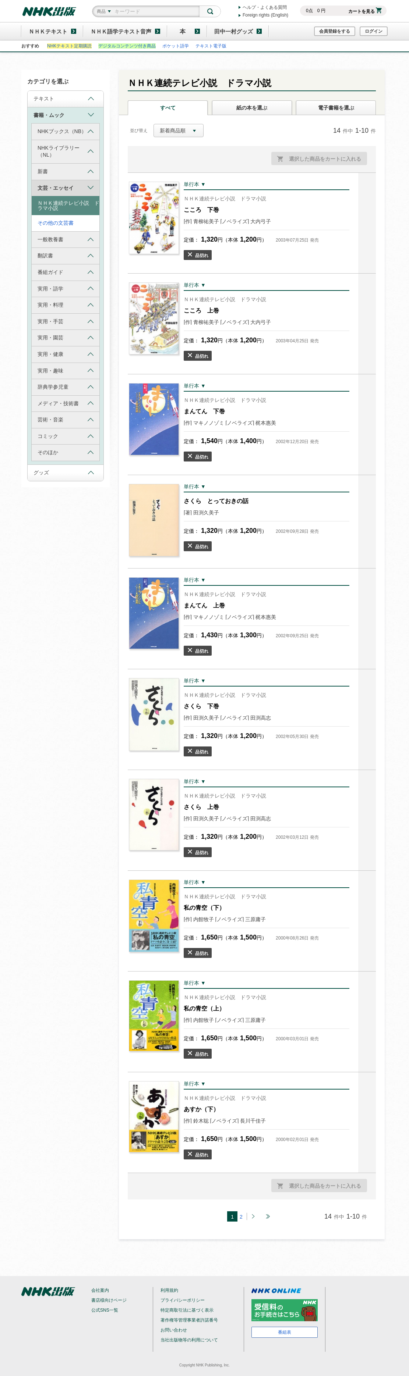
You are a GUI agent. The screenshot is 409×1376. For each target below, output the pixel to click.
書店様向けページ (109, 1300)
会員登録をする (334, 31)
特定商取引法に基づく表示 (187, 1310)
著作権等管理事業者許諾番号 (189, 1320)
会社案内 (100, 1290)
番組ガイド (66, 272)
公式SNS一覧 (104, 1310)
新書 (66, 171)
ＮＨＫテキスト (48, 31)
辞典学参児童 (66, 387)
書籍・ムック (64, 115)
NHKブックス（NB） (66, 131)
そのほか (66, 452)
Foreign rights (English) (265, 15)
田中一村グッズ (233, 31)
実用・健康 (66, 354)
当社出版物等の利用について (189, 1340)
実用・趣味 (66, 370)
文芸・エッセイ (66, 188)
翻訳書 (66, 256)
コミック (66, 436)
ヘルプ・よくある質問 (265, 7)
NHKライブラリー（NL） (66, 151)
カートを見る (365, 11)
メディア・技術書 (66, 403)
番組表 (284, 1332)
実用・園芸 (66, 338)
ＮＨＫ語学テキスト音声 (121, 31)
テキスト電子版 (210, 46)
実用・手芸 (66, 321)
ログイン (373, 31)
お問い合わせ (174, 1330)
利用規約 (169, 1290)
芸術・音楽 (66, 420)
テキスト (64, 99)
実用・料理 (66, 305)
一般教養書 (66, 239)
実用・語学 (66, 288)
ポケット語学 (175, 46)
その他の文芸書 (56, 223)
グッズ (64, 473)
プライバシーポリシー (183, 1300)
